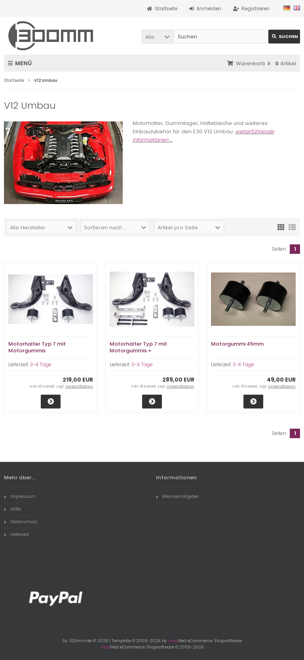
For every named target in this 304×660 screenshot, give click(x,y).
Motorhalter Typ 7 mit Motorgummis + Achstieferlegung (138, 350)
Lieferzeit (16, 534)
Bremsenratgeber (177, 496)
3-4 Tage (40, 364)
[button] (157, 36)
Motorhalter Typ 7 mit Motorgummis (37, 347)
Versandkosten (79, 386)
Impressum (19, 496)
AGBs (12, 509)
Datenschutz (21, 521)
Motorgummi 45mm (237, 344)
